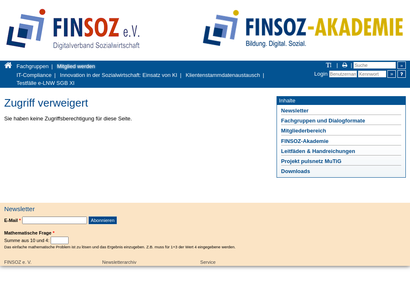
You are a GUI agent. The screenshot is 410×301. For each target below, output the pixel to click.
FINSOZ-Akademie (304, 141)
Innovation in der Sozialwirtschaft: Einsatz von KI (118, 75)
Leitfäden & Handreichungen (318, 151)
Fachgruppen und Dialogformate (323, 120)
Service (208, 262)
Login (321, 74)
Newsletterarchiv (119, 262)
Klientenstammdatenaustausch (223, 75)
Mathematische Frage (29, 232)
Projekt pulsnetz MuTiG (311, 161)
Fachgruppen (33, 66)
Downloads (295, 171)
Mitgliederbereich (303, 131)
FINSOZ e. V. (17, 262)
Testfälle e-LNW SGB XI (46, 83)
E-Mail (12, 220)
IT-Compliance (34, 75)
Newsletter (295, 110)
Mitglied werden (76, 66)
